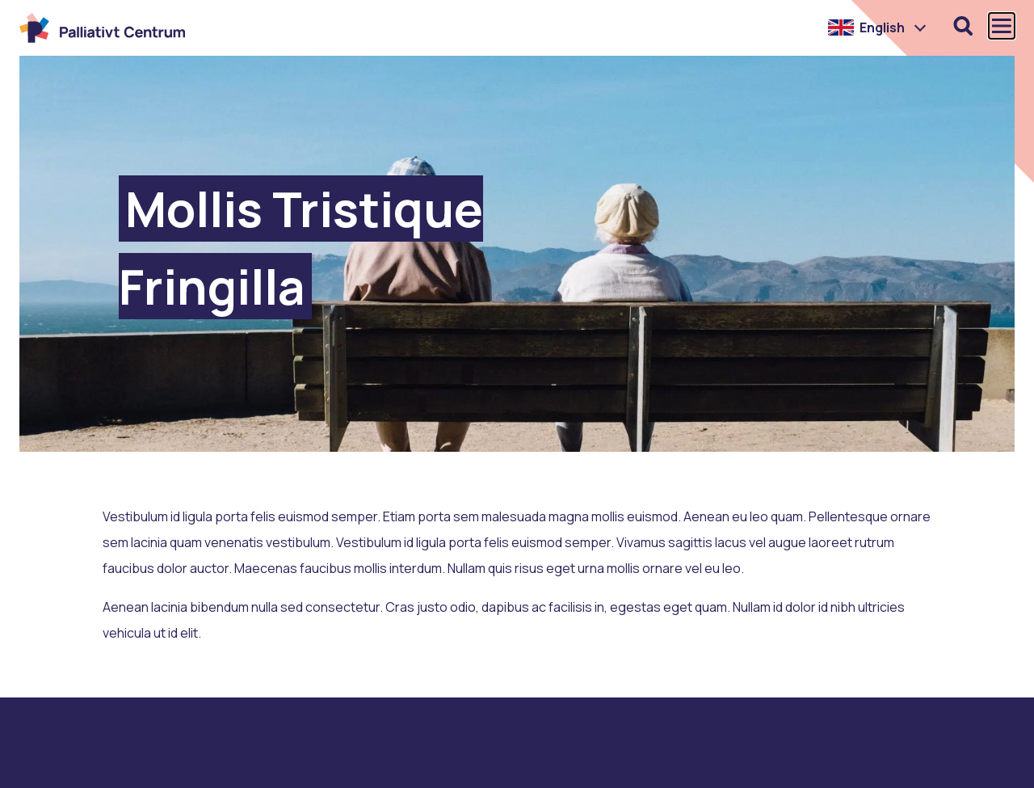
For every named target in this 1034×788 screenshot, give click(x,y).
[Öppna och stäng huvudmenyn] (1002, 26)
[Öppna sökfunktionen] (963, 26)
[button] (878, 27)
